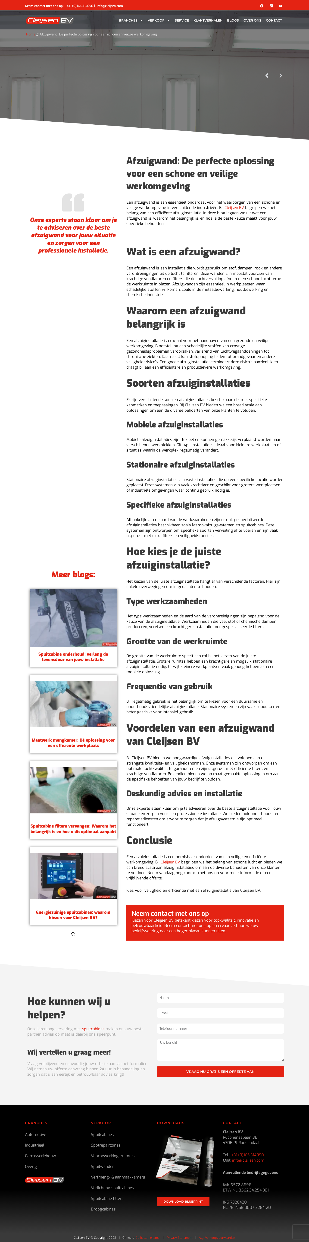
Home (30, 34)
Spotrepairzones (106, 1145)
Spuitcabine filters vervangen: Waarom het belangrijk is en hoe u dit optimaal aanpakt (73, 915)
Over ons (252, 20)
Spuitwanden (103, 1166)
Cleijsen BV (234, 207)
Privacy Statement (180, 1238)
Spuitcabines (102, 1134)
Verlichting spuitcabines (112, 1188)
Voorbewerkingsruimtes (113, 1156)
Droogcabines (103, 1209)
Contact (274, 20)
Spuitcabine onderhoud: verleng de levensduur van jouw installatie (73, 742)
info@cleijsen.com (110, 6)
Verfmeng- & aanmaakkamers (118, 1177)
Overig (31, 1166)
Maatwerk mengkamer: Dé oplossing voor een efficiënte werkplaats (73, 828)
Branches (131, 20)
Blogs (233, 20)
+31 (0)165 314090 (79, 6)
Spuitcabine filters (107, 1198)
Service (182, 20)
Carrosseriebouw (40, 1156)
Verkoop (159, 20)
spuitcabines (93, 1029)
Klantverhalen (208, 20)
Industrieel (34, 1145)
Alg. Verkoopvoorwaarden (217, 1238)
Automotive (35, 1134)
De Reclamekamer (148, 1238)
